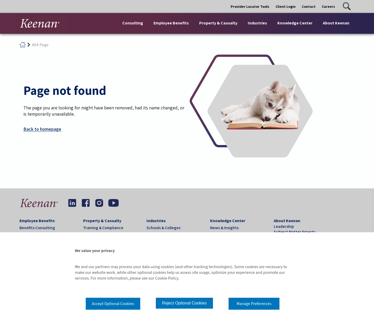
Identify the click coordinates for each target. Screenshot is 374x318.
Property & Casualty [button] (218, 23)
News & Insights (224, 227)
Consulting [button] (132, 23)
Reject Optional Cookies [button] (184, 303)
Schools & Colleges (163, 227)
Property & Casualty (102, 220)
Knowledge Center (227, 220)
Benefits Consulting (37, 227)
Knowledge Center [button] (294, 23)
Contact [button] (309, 6)
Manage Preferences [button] (254, 304)
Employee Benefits (37, 220)
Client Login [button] (286, 6)
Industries (156, 220)
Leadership (284, 226)
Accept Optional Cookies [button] (113, 304)
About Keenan (287, 220)
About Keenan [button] (336, 23)
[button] (347, 6)
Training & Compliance (103, 227)
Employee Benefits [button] (171, 23)
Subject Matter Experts (295, 232)
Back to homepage (42, 129)
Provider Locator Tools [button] (250, 6)
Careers (328, 6)
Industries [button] (257, 23)
